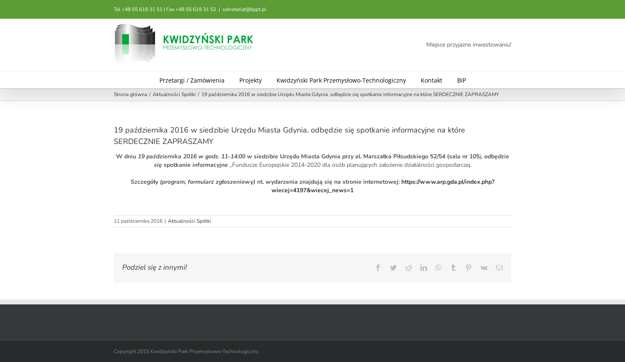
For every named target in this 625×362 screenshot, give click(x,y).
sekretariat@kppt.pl (244, 9)
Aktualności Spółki (189, 221)
